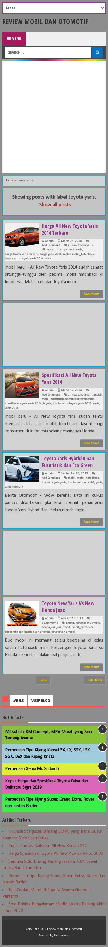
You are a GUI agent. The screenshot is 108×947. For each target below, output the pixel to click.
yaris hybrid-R (14, 486)
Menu (14, 38)
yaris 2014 (12, 408)
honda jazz (48, 627)
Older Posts (95, 680)
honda (70, 623)
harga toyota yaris (70, 249)
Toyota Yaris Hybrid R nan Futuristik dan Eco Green (68, 462)
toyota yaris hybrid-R (81, 482)
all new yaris (50, 249)
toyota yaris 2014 (32, 258)
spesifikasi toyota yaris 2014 (23, 403)
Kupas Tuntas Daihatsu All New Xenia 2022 (47, 846)
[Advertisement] (54, 116)
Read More (91, 293)
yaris (48, 258)
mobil (67, 254)
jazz (58, 627)
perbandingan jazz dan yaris (23, 632)
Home (9, 180)
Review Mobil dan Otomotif (45, 21)
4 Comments (50, 623)
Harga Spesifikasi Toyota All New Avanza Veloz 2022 (55, 853)
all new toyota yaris (80, 245)
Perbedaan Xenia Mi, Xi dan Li (32, 769)
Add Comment (51, 245)
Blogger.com (61, 935)
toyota (47, 403)
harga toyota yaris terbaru (21, 254)
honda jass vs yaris (87, 623)
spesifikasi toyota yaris (79, 399)
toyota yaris (12, 258)
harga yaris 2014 (51, 254)
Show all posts (55, 205)
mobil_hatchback (83, 254)
